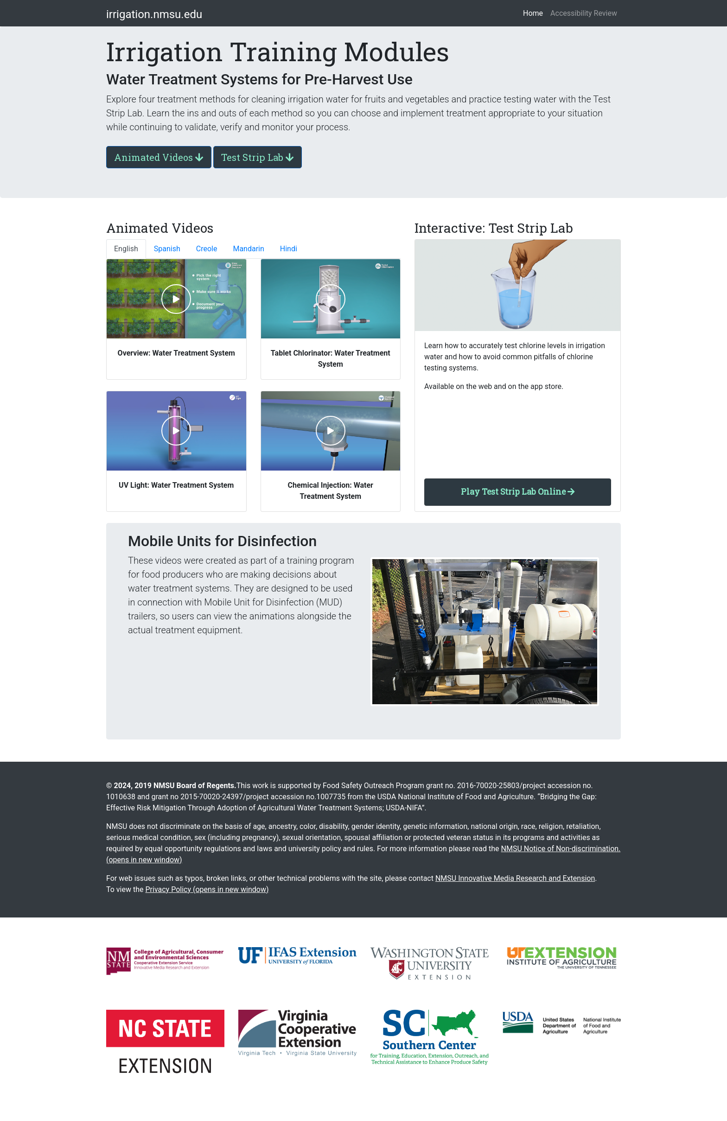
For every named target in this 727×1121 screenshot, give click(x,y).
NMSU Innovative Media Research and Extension (515, 878)
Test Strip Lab (257, 157)
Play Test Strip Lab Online (517, 491)
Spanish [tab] (167, 248)
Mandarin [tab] (248, 248)
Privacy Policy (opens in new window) (206, 889)
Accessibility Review (583, 13)
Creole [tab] (206, 248)
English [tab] (126, 248)
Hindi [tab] (288, 248)
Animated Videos (159, 157)
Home (535, 12)
